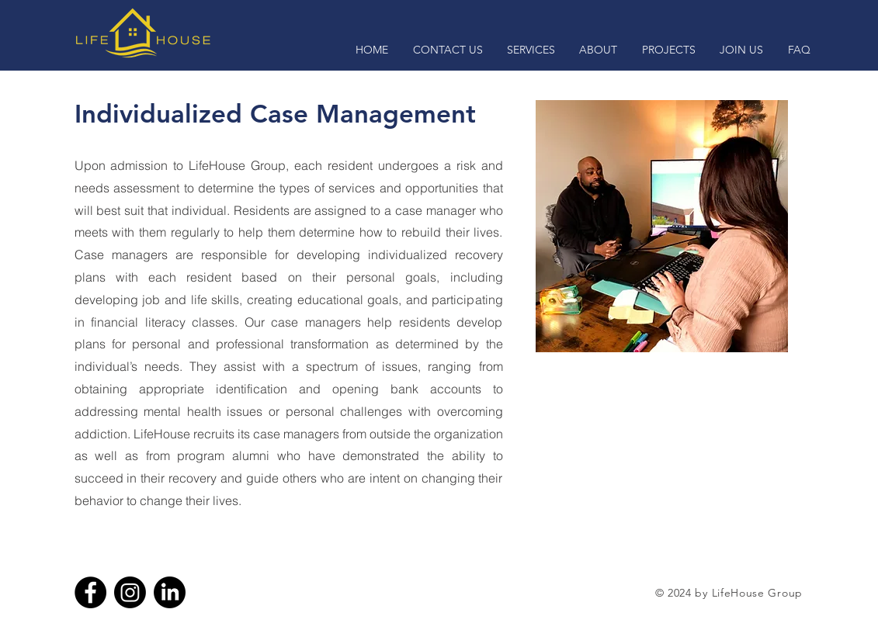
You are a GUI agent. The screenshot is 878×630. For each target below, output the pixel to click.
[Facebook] (90, 592)
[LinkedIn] (170, 592)
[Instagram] (130, 592)
